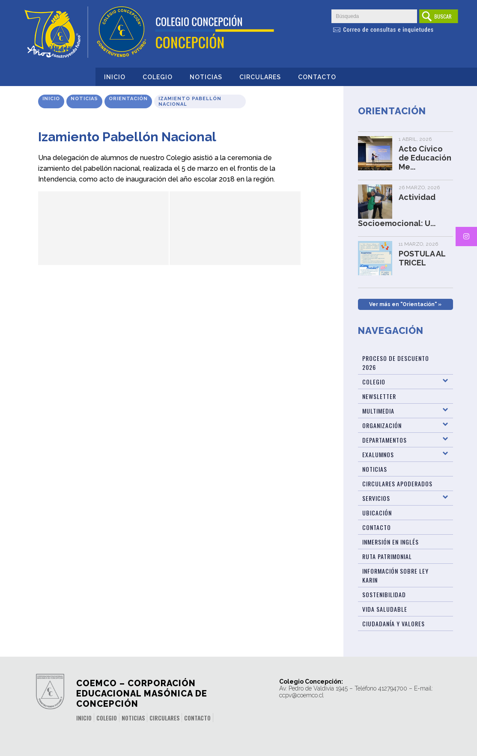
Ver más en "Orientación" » (405, 304)
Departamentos (384, 439)
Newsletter (379, 396)
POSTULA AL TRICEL (422, 258)
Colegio (158, 77)
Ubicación (377, 512)
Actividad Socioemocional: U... (396, 210)
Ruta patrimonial (387, 556)
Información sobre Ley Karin (395, 575)
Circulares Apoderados (397, 483)
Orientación (128, 98)
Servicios (376, 498)
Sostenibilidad (384, 594)
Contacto (317, 77)
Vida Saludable (384, 608)
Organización (382, 425)
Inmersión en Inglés (390, 541)
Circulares (260, 77)
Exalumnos (378, 454)
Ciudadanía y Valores (393, 623)
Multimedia (378, 410)
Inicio (114, 77)
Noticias (206, 77)
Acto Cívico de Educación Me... (425, 157)
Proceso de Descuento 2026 (395, 363)
